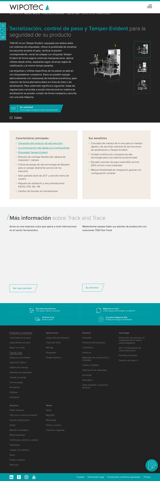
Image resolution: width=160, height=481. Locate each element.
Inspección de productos (57, 337)
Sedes (12, 425)
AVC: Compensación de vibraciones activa (130, 349)
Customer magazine (55, 430)
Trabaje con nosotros (19, 450)
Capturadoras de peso (20, 342)
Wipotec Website (32, 13)
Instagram (26, 477)
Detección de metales (20, 357)
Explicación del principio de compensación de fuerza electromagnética (132, 340)
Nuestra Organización (20, 420)
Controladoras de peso (20, 337)
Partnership (15, 445)
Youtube (34, 477)
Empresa (14, 405)
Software (14, 392)
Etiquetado (51, 352)
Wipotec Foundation (19, 430)
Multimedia (51, 420)
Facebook (19, 477)
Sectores (86, 333)
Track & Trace (72, 13)
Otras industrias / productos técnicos (95, 386)
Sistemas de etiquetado (21, 372)
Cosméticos (87, 347)
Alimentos (87, 337)
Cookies (80, 477)
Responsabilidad (17, 435)
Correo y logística (90, 365)
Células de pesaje (18, 377)
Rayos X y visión (17, 347)
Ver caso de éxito (22, 294)
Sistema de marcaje (19, 367)
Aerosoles (87, 375)
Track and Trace (53, 342)
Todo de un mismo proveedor (23, 415)
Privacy (147, 477)
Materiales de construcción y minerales (95, 359)
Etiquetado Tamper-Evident (33, 158)
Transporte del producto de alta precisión (40, 149)
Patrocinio (14, 464)
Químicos (86, 352)
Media (49, 405)
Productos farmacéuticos (93, 342)
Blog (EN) (50, 415)
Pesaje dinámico (53, 357)
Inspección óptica (18, 362)
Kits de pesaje (16, 382)
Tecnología (124, 333)
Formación (14, 397)
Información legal (96, 477)
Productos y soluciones (53, 13)
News (12, 455)
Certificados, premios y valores (24, 440)
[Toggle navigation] (149, 5)
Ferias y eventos (17, 459)
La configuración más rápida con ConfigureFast (43, 154)
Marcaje (49, 347)
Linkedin (11, 477)
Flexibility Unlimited (128, 355)
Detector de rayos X (128, 360)
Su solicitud (92, 293)
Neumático (87, 380)
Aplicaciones (52, 333)
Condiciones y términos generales (123, 477)
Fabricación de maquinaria (94, 370)
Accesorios (15, 387)
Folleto (18, 117)
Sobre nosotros (17, 410)
